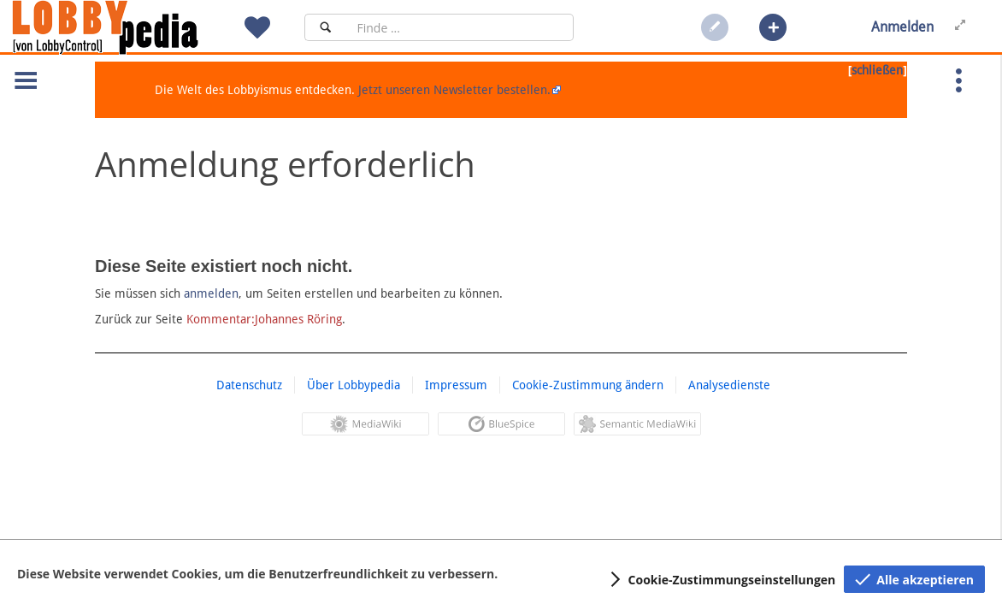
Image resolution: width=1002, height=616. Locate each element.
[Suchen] (325, 27)
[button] (773, 27)
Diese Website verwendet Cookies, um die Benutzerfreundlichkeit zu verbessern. (257, 574)
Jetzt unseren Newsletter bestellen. (454, 90)
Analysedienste (729, 385)
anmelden (211, 293)
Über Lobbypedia (353, 385)
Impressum (456, 385)
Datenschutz (249, 385)
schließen (877, 70)
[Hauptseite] (134, 27)
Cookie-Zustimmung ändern (587, 385)
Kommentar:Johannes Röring (264, 319)
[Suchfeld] (460, 27)
